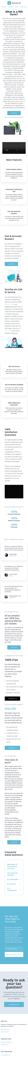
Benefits (10, 7)
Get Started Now (14, 1004)
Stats (16, 7)
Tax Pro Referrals (5, 1055)
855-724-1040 (9, 304)
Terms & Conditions (6, 1042)
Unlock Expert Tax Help (14, 954)
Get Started (14, 113)
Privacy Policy (4, 1044)
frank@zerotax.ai (5, 1029)
